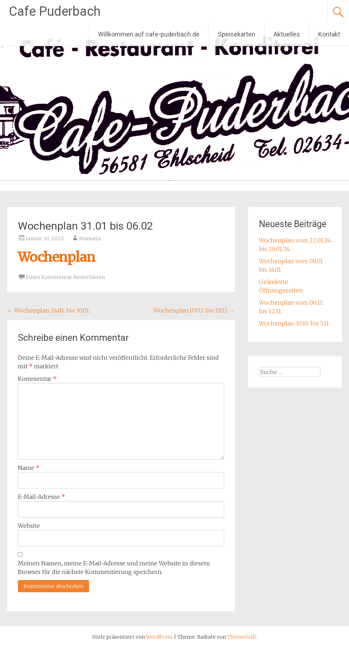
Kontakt (329, 34)
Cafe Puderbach (54, 11)
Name (28, 467)
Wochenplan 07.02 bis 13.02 (194, 310)
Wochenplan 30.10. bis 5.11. (294, 323)
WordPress (159, 637)
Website (29, 525)
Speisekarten (236, 34)
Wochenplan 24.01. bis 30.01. (48, 310)
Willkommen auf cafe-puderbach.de (149, 34)
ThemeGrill (241, 637)
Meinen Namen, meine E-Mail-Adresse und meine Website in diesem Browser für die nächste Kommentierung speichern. (114, 567)
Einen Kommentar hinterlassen (65, 277)
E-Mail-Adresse (41, 496)
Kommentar (37, 378)
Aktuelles (287, 34)
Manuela (90, 238)
